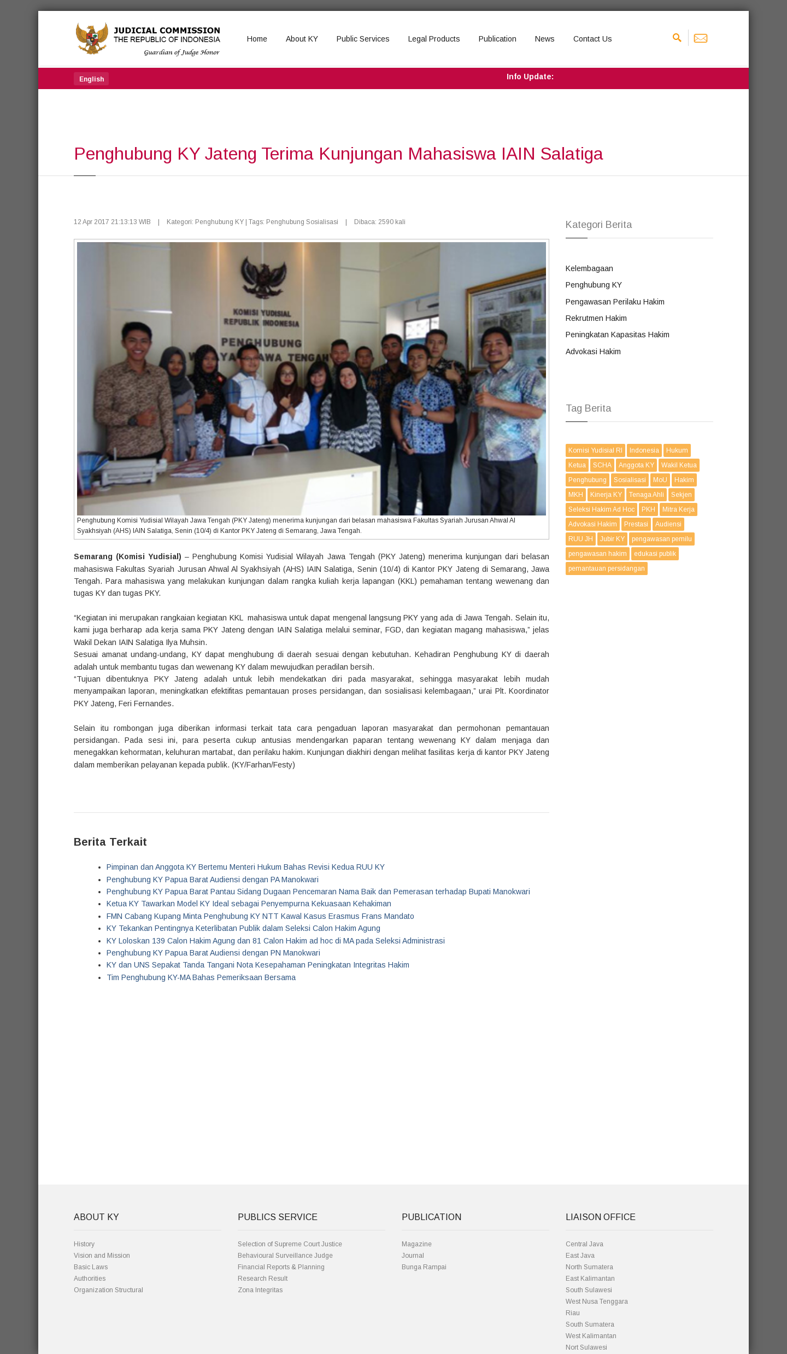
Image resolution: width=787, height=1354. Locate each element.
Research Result (262, 1278)
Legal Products (434, 38)
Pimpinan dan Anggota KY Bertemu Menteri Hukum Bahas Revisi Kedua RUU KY (246, 867)
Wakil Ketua (679, 465)
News (545, 38)
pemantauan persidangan (606, 568)
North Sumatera (589, 1267)
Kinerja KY (606, 495)
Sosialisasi (630, 480)
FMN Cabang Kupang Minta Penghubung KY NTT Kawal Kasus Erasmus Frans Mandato (260, 916)
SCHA (602, 465)
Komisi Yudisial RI (595, 450)
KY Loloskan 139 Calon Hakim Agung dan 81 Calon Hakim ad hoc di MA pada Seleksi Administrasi (276, 940)
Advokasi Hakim (593, 351)
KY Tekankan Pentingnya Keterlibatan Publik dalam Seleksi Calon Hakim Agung (243, 928)
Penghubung (587, 480)
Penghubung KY (594, 284)
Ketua (577, 465)
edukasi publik (655, 554)
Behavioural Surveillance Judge (285, 1255)
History (84, 1244)
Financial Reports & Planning (281, 1267)
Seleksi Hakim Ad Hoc (601, 509)
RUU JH (580, 539)
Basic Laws (91, 1267)
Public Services (363, 38)
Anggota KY (636, 465)
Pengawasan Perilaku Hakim (615, 301)
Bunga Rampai (424, 1267)
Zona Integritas (260, 1290)
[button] (91, 78)
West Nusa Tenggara (597, 1301)
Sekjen (681, 495)
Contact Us (592, 38)
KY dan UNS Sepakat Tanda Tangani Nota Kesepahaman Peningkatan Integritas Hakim (258, 964)
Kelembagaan (589, 268)
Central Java (584, 1244)
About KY (302, 38)
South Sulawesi (589, 1290)
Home (257, 38)
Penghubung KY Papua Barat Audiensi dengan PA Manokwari (213, 879)
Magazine (417, 1244)
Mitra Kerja (678, 509)
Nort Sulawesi (586, 1347)
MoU (660, 480)
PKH (648, 509)
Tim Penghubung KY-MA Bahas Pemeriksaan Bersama (201, 977)
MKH (575, 495)
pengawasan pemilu (662, 539)
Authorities (89, 1278)
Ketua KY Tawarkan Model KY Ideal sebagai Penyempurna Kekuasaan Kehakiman (249, 903)
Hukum (677, 450)
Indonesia (644, 450)
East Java (580, 1255)
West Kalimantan (591, 1336)
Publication (497, 38)
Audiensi (668, 524)
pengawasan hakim (597, 554)
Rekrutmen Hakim (596, 318)
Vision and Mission (102, 1255)
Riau (573, 1313)
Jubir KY (612, 539)
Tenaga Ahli (646, 495)
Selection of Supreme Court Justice (290, 1244)
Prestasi (636, 524)
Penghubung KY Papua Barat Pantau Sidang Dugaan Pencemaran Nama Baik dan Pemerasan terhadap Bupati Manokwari (318, 891)
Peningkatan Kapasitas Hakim (617, 334)
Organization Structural (108, 1290)
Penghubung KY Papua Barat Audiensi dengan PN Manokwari (213, 952)
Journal (413, 1255)
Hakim (684, 480)
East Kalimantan (590, 1278)
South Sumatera (590, 1324)
